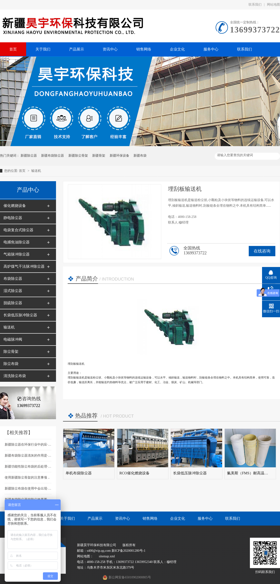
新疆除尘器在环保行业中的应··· (27, 444)
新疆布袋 (140, 155)
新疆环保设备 (119, 155)
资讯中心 (122, 518)
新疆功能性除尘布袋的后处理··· (27, 466)
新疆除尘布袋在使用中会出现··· (27, 488)
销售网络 (150, 518)
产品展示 (95, 518)
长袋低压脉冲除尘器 (20, 315)
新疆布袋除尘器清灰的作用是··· (27, 455)
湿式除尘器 (13, 291)
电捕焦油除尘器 (17, 242)
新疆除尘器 (29, 155)
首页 (22, 171)
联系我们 (255, 4)
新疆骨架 (98, 155)
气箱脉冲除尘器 (17, 254)
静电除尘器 (13, 218)
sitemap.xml (107, 556)
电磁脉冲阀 (13, 339)
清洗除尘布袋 (15, 376)
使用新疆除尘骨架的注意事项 (26, 477)
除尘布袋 (11, 364)
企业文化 (177, 518)
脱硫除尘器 (13, 303)
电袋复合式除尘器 (18, 230)
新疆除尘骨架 (78, 155)
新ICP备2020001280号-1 (128, 550)
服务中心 (205, 518)
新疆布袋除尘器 (52, 155)
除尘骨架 (11, 351)
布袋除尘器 (13, 279)
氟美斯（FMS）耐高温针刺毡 (251, 473)
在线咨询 (262, 251)
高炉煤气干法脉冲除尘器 (24, 266)
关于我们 (67, 518)
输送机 (36, 171)
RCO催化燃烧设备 (134, 473)
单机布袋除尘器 (79, 473)
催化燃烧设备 (15, 206)
